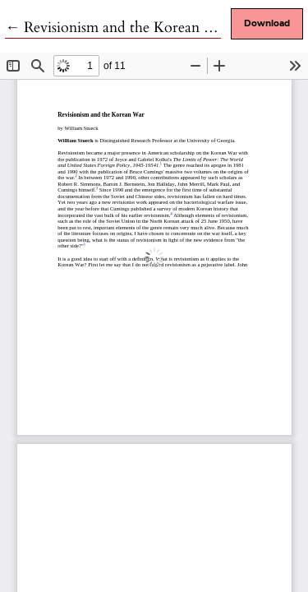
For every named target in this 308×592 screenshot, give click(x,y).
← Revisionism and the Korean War (118, 27)
